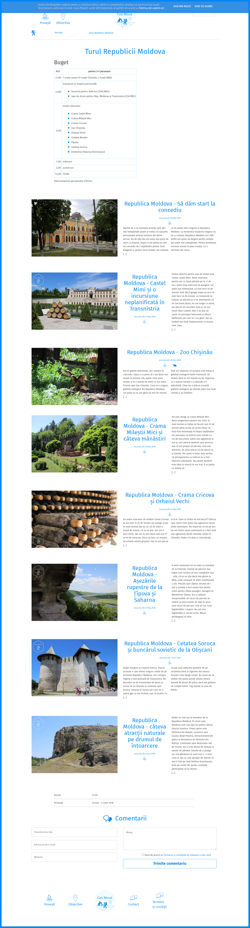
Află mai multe (182, 6)
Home (33, 33)
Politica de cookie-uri (151, 8)
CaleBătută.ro (125, 18)
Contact (133, 904)
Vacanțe (59, 32)
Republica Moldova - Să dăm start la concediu (169, 207)
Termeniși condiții (159, 905)
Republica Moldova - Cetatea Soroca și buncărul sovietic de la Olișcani (169, 647)
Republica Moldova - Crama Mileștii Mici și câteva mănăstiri (144, 429)
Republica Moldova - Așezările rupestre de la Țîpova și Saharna (144, 584)
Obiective (63, 23)
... (125, 254)
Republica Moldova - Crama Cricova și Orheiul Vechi (169, 498)
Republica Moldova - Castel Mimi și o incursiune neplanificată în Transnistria (145, 293)
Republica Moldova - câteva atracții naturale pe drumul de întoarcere (144, 733)
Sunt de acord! (204, 6)
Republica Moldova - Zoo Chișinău (170, 352)
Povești (45, 23)
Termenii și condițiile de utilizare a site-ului (187, 855)
